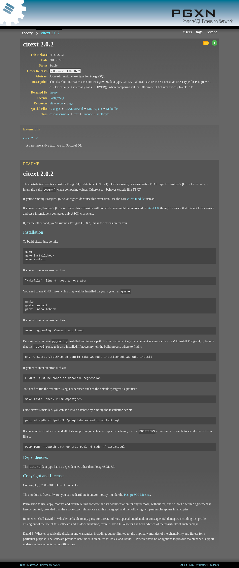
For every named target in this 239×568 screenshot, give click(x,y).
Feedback (214, 564)
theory (27, 33)
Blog (22, 564)
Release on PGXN (50, 564)
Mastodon (32, 564)
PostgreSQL (57, 98)
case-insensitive (60, 114)
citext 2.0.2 (50, 33)
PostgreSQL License (137, 494)
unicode (88, 114)
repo (60, 103)
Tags (199, 32)
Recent (212, 32)
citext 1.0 (153, 208)
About (183, 564)
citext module (136, 199)
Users (187, 32)
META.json (94, 108)
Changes (55, 108)
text (76, 114)
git (51, 103)
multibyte (103, 114)
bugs (70, 103)
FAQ (191, 564)
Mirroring (201, 564)
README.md (74, 108)
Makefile (112, 108)
